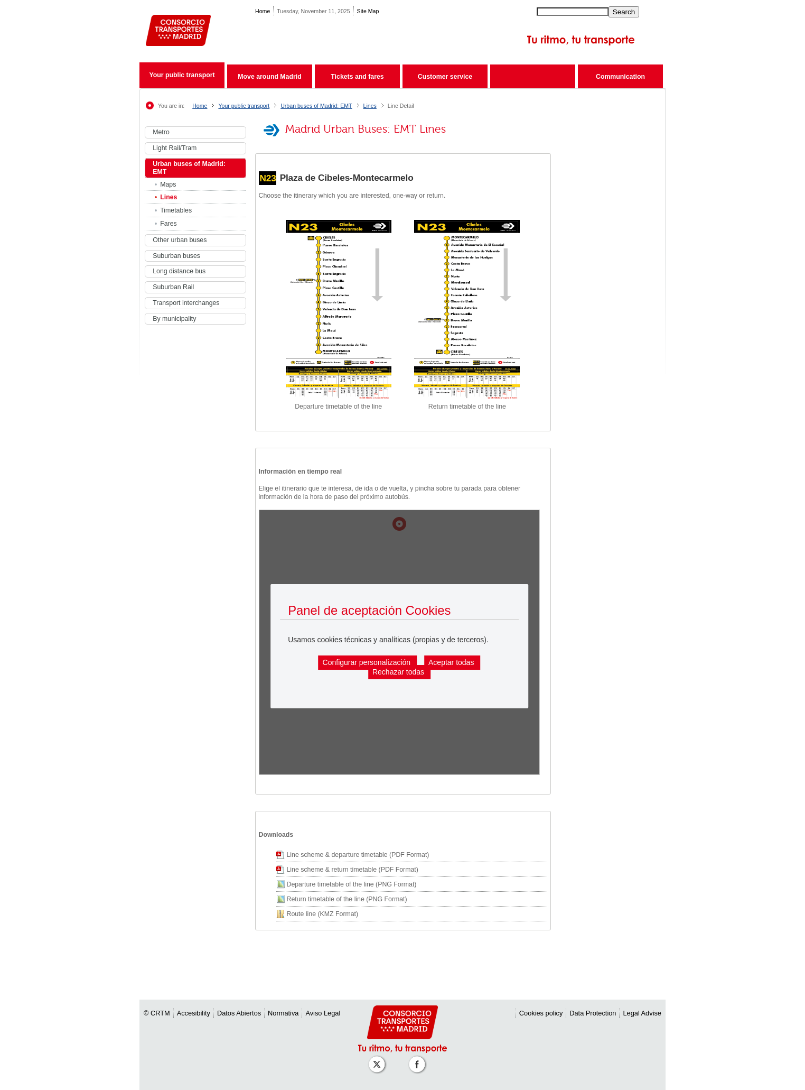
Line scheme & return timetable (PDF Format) (352, 869)
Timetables (176, 210)
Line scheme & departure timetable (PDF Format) (358, 854)
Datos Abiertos (239, 1013)
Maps (168, 184)
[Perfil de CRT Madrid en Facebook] (419, 1059)
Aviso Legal (322, 1013)
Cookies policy (541, 1013)
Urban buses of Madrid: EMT (316, 106)
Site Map (368, 11)
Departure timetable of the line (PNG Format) (352, 884)
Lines (370, 106)
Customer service (445, 76)
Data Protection (592, 1013)
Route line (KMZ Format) (323, 914)
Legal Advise (642, 1013)
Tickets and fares (357, 76)
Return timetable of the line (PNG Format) (347, 899)
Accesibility (193, 1013)
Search (624, 12)
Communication (620, 76)
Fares (168, 223)
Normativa (283, 1013)
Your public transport (181, 75)
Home (262, 11)
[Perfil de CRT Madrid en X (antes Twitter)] (379, 1059)
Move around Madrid (269, 76)
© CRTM (157, 1013)
